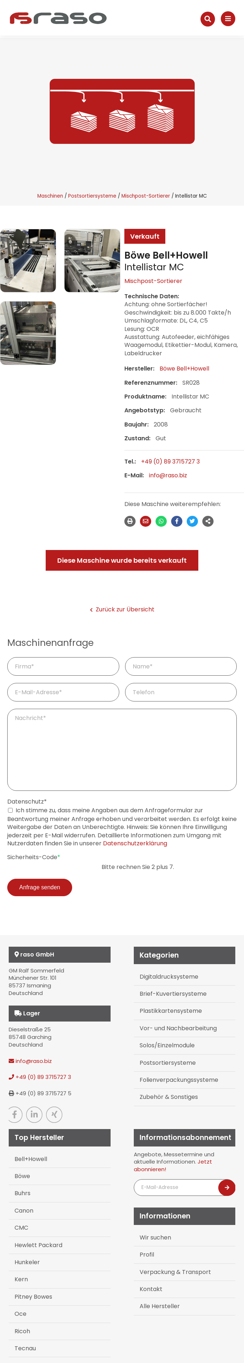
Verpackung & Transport (175, 1272)
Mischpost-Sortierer (145, 196)
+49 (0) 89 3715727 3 (170, 461)
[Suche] (207, 19)
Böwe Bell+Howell (184, 368)
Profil (147, 1254)
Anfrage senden (39, 887)
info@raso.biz (168, 475)
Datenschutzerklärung (135, 843)
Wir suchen (155, 1237)
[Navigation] (228, 18)
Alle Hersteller (160, 1306)
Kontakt (151, 1289)
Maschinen (50, 196)
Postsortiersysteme (92, 196)
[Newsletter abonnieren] (227, 1188)
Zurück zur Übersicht (122, 610)
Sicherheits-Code (33, 857)
